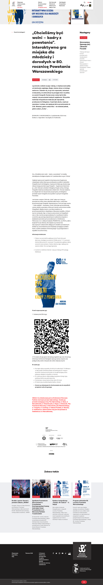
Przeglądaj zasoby (42, 7)
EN (90, 2)
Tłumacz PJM (29, 553)
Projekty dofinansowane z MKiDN (44, 559)
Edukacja (40, 5)
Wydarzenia (62, 5)
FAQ (13, 556)
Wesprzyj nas (52, 5)
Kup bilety (20, 7)
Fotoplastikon (62, 4)
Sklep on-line (52, 7)
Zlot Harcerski (52, 2)
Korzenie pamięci (42, 4)
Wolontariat (52, 4)
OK (84, 582)
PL (88, 2)
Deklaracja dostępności (42, 555)
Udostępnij (46, 80)
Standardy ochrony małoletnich (44, 563)
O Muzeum (42, 553)
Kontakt (19, 5)
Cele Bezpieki (62, 2)
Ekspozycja (20, 2)
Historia (40, 2)
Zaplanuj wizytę (21, 4)
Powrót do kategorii (19, 32)
